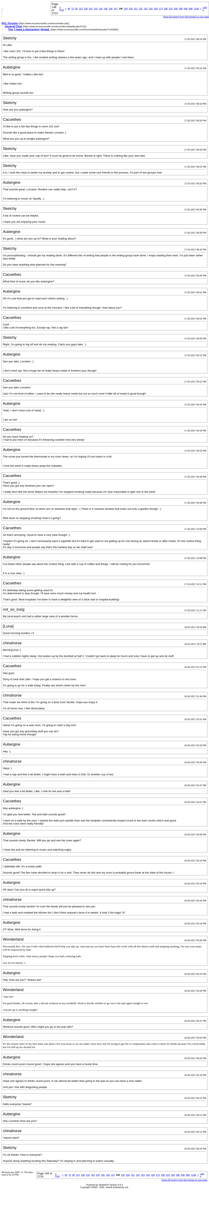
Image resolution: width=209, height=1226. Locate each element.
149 (125, 8)
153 (145, 8)
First (61, 8)
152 (140, 8)
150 (130, 8)
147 (115, 8)
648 (185, 8)
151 (136, 8)
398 (181, 8)
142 (90, 8)
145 (106, 8)
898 (191, 8)
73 (72, 8)
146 (111, 8)
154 (151, 8)
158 (155, 8)
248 (176, 8)
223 (170, 8)
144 (100, 8)
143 (96, 8)
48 (69, 8)
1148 (196, 8)
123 (81, 8)
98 (76, 8)
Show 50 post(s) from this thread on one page (186, 17)
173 (160, 8)
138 (85, 8)
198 (166, 8)
